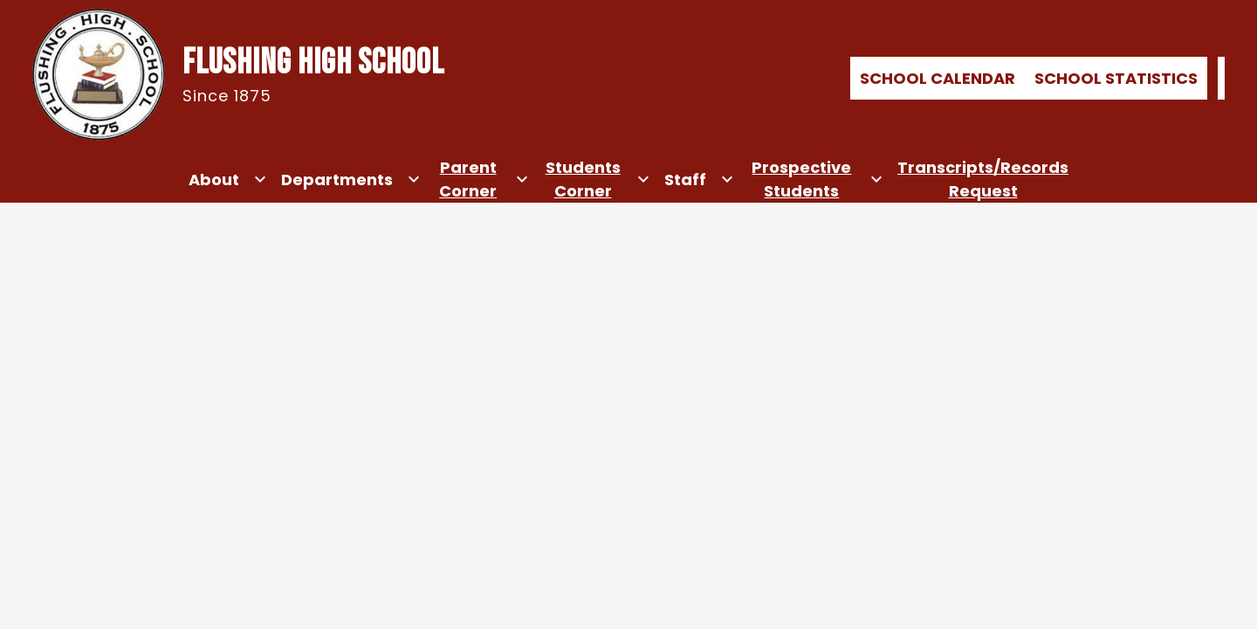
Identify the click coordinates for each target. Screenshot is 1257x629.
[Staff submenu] (699, 179)
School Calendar (937, 78)
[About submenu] (228, 179)
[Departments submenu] (351, 179)
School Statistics (1116, 78)
